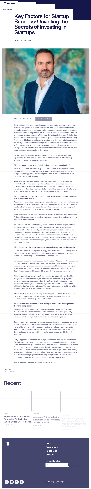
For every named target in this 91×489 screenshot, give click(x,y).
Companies (52, 448)
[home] (8, 445)
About (49, 444)
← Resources (5, 8)
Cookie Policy (61, 482)
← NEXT (4, 9)
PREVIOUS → (10, 9)
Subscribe (73, 465)
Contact (50, 455)
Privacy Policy (50, 482)
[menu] (85, 3)
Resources (51, 451)
